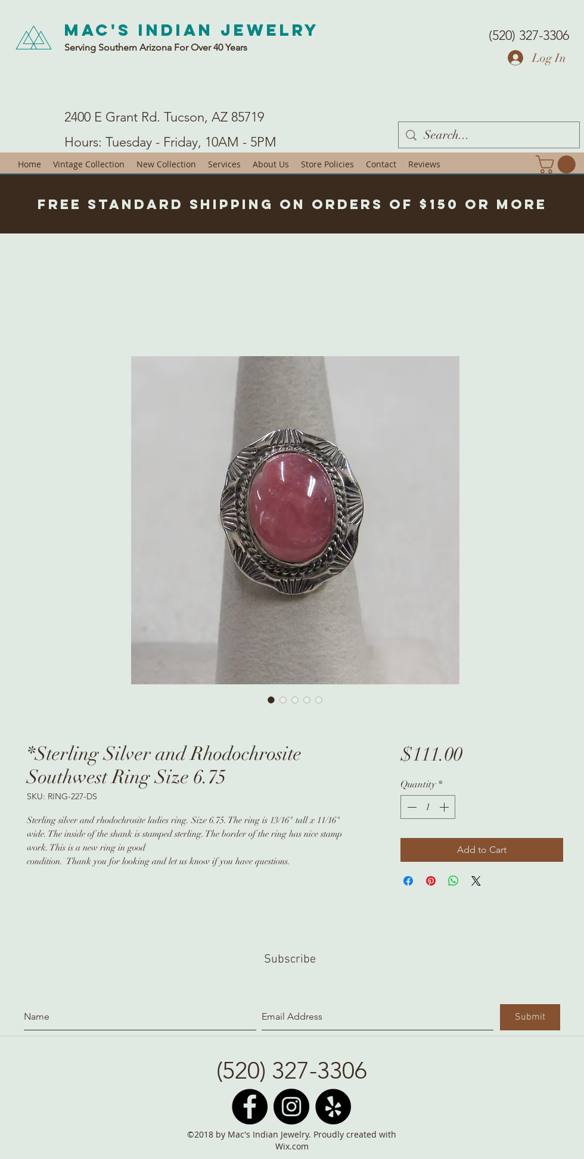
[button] (558, 164)
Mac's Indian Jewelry (191, 30)
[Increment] (445, 807)
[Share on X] (476, 881)
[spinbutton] (428, 807)
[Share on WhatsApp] (453, 881)
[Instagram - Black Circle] (291, 1106)
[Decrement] (410, 807)
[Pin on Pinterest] (431, 881)
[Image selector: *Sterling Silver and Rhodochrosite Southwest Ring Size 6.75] (271, 700)
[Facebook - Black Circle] (250, 1106)
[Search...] (489, 135)
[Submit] (530, 1017)
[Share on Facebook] (408, 881)
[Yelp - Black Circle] (333, 1106)
